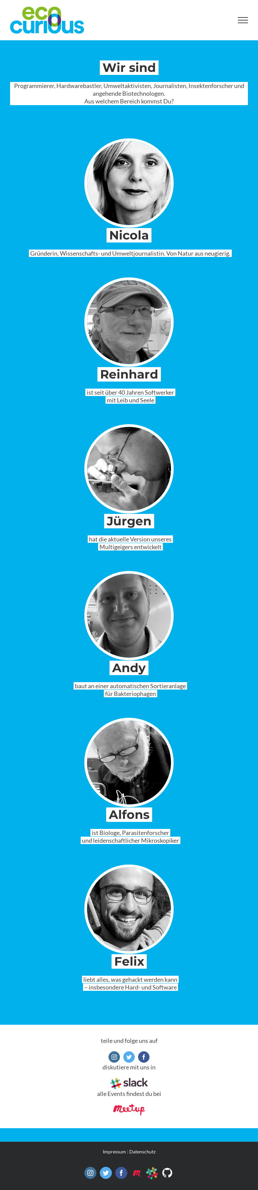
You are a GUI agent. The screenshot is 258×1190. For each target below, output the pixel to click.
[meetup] (129, 1107)
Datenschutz (142, 1151)
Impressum (114, 1151)
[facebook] (143, 1057)
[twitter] (129, 1057)
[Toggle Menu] (243, 20)
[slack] (129, 1081)
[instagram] (114, 1057)
